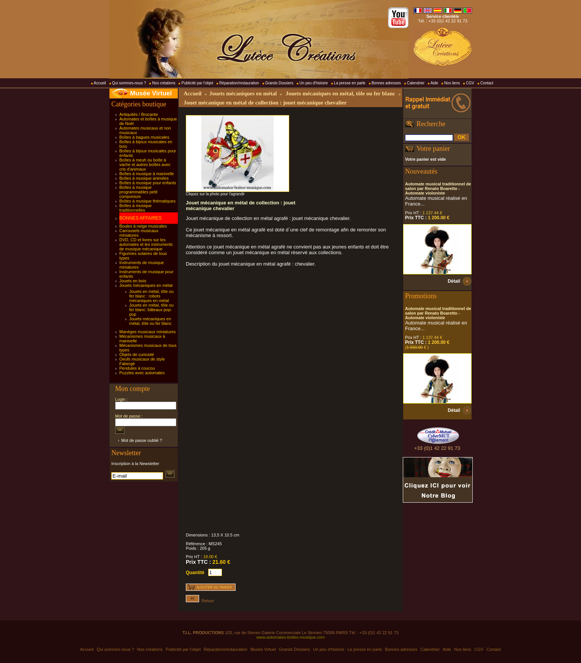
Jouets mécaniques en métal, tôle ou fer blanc (150, 321)
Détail (454, 281)
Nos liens (452, 83)
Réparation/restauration (239, 83)
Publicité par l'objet (197, 83)
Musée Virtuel (151, 93)
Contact (486, 83)
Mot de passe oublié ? (141, 440)
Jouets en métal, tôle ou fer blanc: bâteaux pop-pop (151, 309)
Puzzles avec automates (142, 372)
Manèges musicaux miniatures (147, 331)
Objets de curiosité (136, 354)
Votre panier (433, 148)
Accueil (100, 83)
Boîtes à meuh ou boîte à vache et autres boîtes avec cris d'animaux (145, 164)
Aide (434, 83)
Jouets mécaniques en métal (146, 285)
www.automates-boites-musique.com (290, 637)
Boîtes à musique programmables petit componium (138, 192)
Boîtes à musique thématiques (147, 201)
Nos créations (163, 83)
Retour (200, 600)
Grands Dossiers (279, 83)
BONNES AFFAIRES (140, 218)
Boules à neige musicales (143, 226)
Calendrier (415, 83)
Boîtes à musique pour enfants (147, 182)
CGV (470, 83)
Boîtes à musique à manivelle (146, 173)
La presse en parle (350, 83)
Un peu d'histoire (313, 83)
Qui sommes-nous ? (129, 83)
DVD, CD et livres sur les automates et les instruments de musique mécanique (146, 244)
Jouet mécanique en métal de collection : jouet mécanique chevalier (265, 103)
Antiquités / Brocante (138, 114)
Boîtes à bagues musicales (144, 137)
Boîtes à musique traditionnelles (135, 207)
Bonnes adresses (386, 83)
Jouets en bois (132, 280)
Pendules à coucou (137, 368)
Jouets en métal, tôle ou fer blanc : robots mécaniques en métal (151, 296)
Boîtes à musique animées (144, 178)
